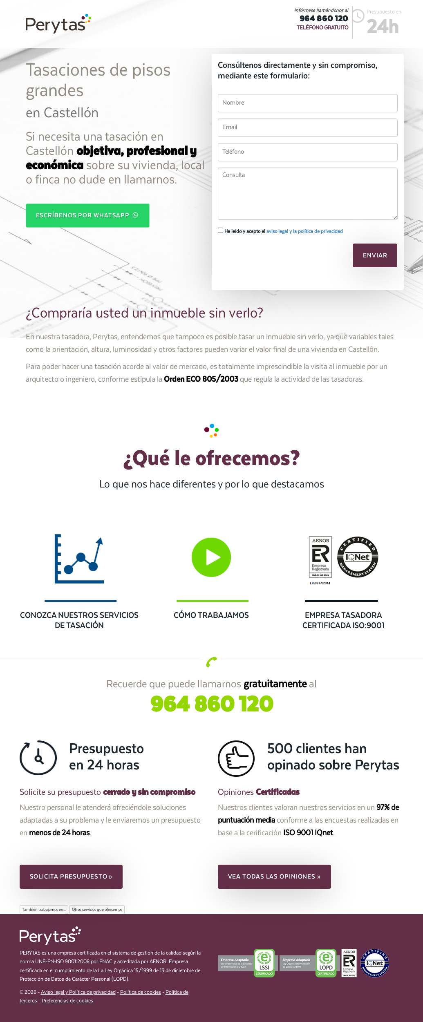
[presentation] (274, 258)
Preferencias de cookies (67, 1001)
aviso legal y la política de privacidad (304, 231)
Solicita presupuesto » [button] (71, 876)
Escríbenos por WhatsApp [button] (88, 215)
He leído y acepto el (280, 231)
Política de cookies (140, 992)
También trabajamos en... (44, 909)
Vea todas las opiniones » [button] (274, 876)
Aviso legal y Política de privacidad (78, 992)
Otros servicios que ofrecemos (97, 909)
